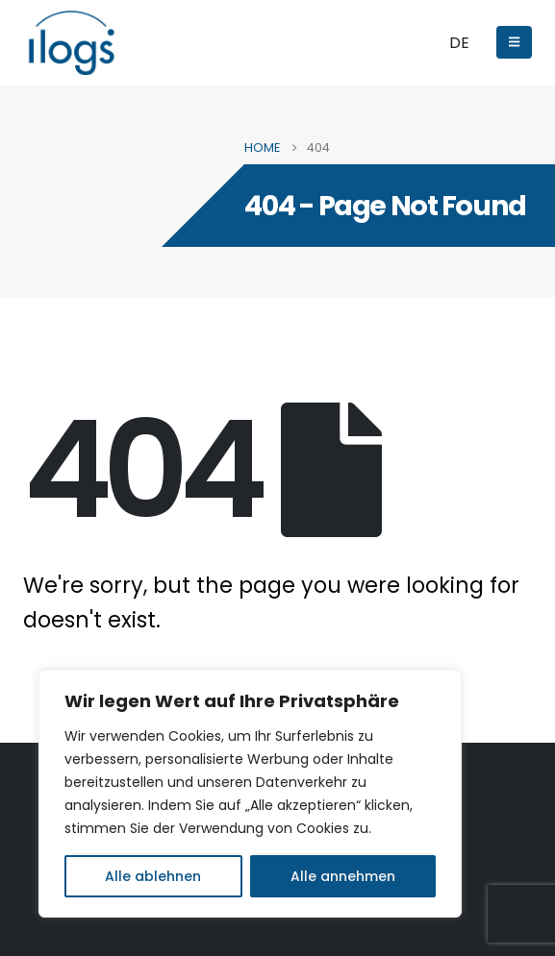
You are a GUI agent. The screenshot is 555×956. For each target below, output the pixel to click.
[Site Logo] (71, 43)
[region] (250, 794)
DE (459, 43)
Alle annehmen (342, 876)
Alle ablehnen (153, 876)
